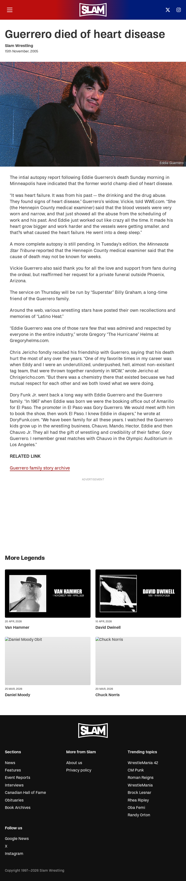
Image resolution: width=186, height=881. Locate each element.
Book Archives (18, 807)
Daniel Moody (17, 695)
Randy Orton (139, 815)
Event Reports (17, 777)
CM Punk (136, 770)
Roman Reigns (141, 777)
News (10, 763)
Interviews (14, 785)
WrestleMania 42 (143, 763)
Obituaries (14, 800)
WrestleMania (140, 785)
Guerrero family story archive (40, 468)
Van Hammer (17, 627)
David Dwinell (108, 627)
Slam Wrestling (19, 46)
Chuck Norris (107, 695)
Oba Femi (136, 807)
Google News (17, 838)
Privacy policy (78, 770)
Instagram (14, 853)
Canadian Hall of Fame (25, 792)
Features (13, 770)
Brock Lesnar (139, 792)
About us (74, 763)
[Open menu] (9, 10)
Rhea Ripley (138, 800)
